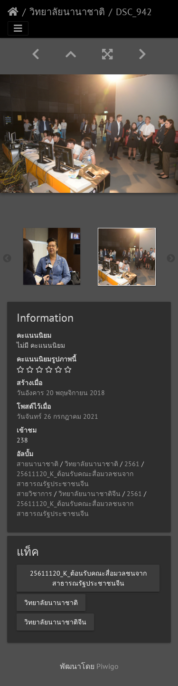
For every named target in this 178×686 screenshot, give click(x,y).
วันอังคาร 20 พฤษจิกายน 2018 (61, 392)
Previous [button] (7, 258)
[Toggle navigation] (18, 28)
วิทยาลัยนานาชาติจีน (89, 493)
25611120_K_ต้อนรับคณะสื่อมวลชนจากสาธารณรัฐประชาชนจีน (88, 578)
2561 (132, 464)
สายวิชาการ (34, 493)
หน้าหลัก (13, 12)
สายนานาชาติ (37, 464)
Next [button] (171, 258)
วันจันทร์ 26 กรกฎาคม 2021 (57, 416)
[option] (51, 256)
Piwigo (107, 666)
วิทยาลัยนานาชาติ (67, 12)
